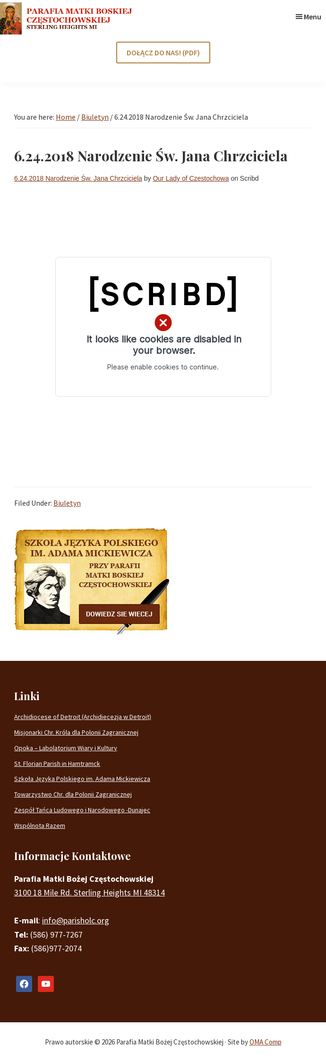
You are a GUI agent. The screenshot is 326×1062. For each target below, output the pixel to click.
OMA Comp (265, 1041)
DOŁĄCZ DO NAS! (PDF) (163, 52)
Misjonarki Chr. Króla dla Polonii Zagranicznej (76, 732)
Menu (312, 16)
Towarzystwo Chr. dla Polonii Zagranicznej (73, 794)
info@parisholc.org (75, 920)
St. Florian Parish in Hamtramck (57, 763)
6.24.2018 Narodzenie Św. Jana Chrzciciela (78, 178)
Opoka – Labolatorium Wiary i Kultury (65, 748)
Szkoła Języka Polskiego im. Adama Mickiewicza (82, 778)
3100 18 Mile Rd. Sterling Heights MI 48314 (89, 892)
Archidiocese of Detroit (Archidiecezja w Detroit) (82, 716)
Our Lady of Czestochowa (191, 178)
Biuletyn (67, 503)
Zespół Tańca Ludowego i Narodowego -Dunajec (82, 810)
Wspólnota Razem (39, 825)
